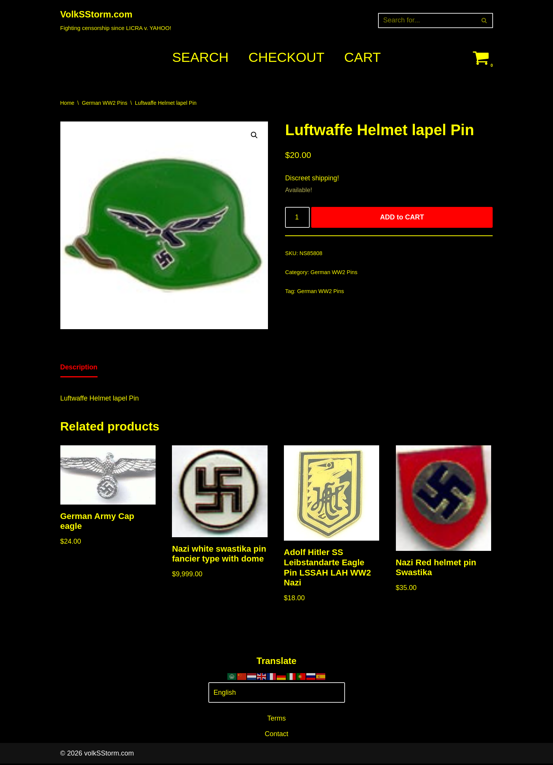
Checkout (286, 57)
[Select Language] (276, 694)
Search (200, 57)
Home (67, 103)
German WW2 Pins (105, 103)
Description (79, 367)
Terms (276, 720)
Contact (276, 735)
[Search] (427, 20)
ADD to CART (402, 218)
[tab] (79, 368)
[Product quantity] (297, 218)
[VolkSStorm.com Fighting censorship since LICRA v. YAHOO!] (116, 20)
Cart (363, 57)
